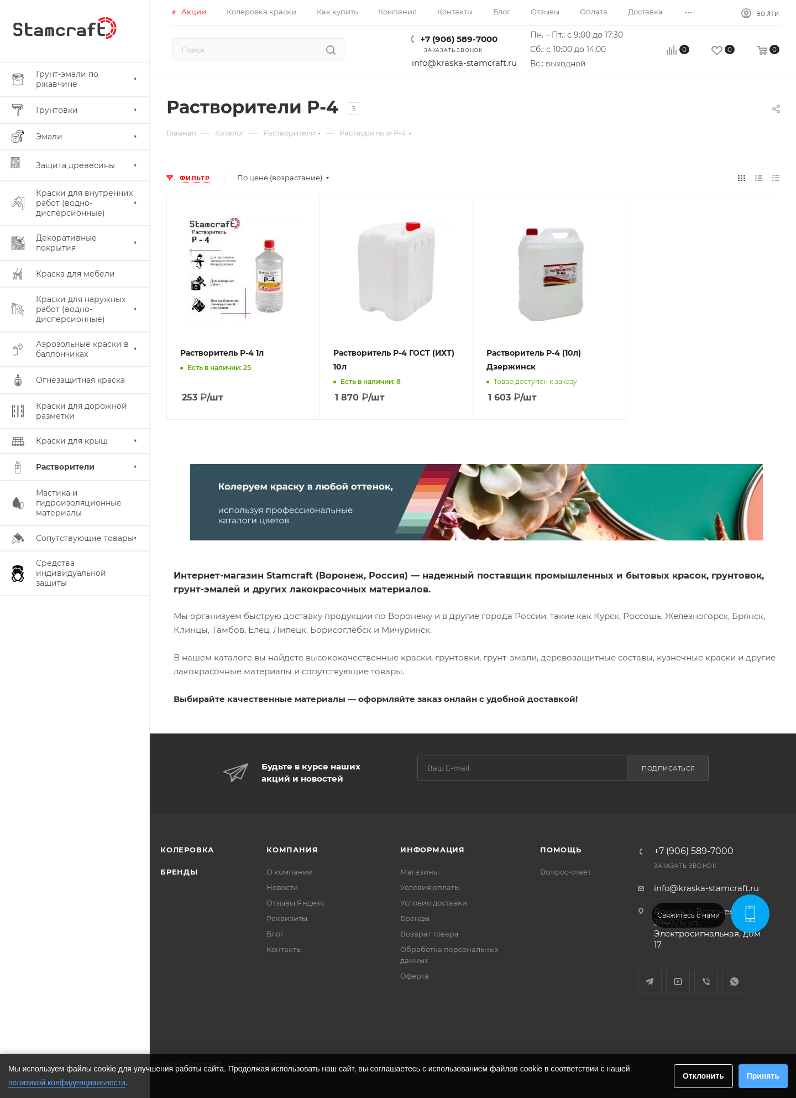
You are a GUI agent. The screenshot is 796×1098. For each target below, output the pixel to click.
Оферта (414, 975)
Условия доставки (433, 902)
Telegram (650, 981)
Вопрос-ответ (565, 871)
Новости (282, 887)
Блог (275, 933)
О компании (289, 871)
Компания (292, 849)
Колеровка (187, 849)
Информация (432, 849)
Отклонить (703, 1075)
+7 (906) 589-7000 (459, 39)
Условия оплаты (430, 887)
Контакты (284, 949)
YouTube (678, 981)
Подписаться (668, 768)
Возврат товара (429, 933)
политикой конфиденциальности (66, 1082)
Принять (763, 1075)
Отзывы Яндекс (295, 902)
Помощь (561, 849)
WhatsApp (734, 981)
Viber (706, 981)
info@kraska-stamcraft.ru (464, 63)
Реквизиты (286, 918)
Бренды (179, 871)
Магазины (419, 871)
